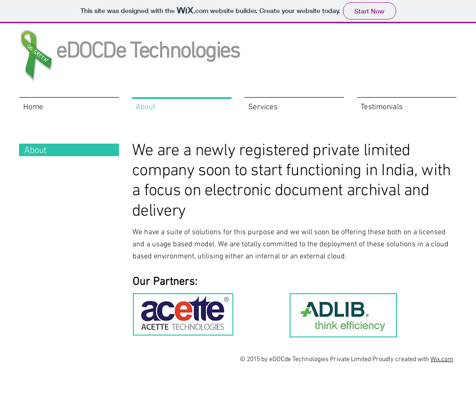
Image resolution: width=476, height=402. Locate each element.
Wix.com (441, 359)
